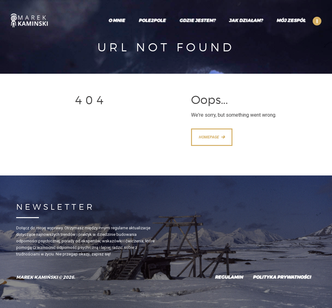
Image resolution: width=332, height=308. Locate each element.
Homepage (209, 137)
